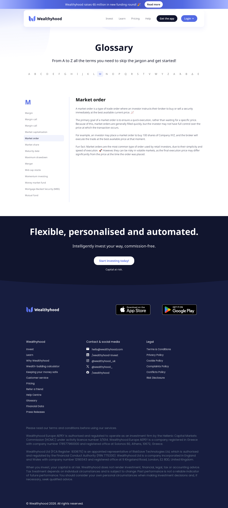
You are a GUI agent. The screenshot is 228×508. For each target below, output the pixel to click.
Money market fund (35, 182)
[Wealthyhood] (45, 18)
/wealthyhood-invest (105, 355)
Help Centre (33, 395)
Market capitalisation (36, 131)
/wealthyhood (100, 373)
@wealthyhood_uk (103, 361)
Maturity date (32, 150)
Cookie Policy (154, 361)
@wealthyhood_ (102, 367)
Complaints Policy (157, 366)
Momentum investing (36, 176)
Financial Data (35, 406)
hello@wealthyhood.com (107, 349)
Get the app (167, 18)
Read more (153, 4)
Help (148, 18)
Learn (122, 18)
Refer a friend (34, 389)
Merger (29, 163)
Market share (32, 144)
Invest (109, 18)
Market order (32, 138)
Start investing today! (114, 261)
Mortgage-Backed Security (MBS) (42, 188)
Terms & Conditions (158, 349)
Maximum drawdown (36, 157)
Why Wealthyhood (37, 361)
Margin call (31, 119)
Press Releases (35, 412)
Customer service (37, 378)
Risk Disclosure (155, 378)
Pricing (135, 18)
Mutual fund (31, 195)
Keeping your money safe (42, 372)
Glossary (31, 400)
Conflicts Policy (155, 372)
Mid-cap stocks (33, 169)
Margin (29, 112)
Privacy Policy (155, 355)
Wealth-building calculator (43, 366)
